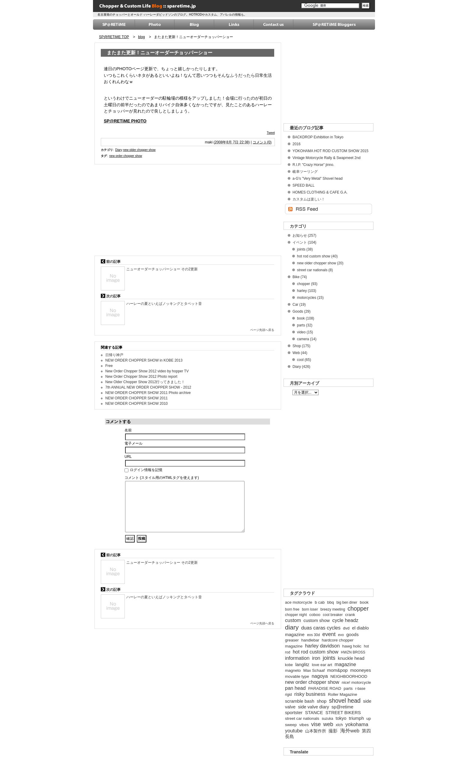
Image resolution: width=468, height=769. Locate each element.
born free (292, 609)
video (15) (305, 332)
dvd (346, 628)
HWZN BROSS (353, 652)
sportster (293, 712)
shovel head (345, 700)
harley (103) (306, 291)
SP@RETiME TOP (114, 37)
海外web (349, 730)
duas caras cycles (320, 627)
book (364, 602)
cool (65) (304, 360)
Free (109, 366)
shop (322, 701)
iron (316, 658)
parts (348, 688)
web (328, 724)
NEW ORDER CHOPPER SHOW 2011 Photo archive (148, 393)
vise (316, 724)
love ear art (322, 664)
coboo (314, 614)
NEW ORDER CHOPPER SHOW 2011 (136, 398)
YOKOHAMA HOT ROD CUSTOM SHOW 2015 (330, 151)
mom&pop (337, 670)
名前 (128, 430)
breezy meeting (332, 609)
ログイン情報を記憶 (143, 470)
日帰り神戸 (114, 355)
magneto (293, 670)
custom (293, 620)
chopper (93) (307, 284)
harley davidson (322, 645)
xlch (339, 724)
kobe (289, 665)
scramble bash (299, 701)
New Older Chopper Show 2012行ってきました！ (145, 382)
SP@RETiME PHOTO (125, 121)
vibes (304, 724)
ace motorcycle (298, 602)
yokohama (356, 724)
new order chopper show (125, 156)
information (297, 658)
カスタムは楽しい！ (308, 199)
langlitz (302, 664)
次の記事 (111, 296)
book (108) (305, 318)
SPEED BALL (303, 185)
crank (350, 614)
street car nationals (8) (315, 270)
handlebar (310, 640)
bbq (330, 602)
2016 (296, 144)
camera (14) (306, 339)
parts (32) (304, 325)
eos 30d (313, 635)
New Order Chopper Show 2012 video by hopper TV (147, 371)
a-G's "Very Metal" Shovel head (317, 178)
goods (352, 634)
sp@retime (342, 706)
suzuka (327, 718)
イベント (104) (304, 242)
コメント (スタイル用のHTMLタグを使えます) (161, 478)
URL (128, 457)
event (328, 634)
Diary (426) (301, 367)
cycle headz (345, 620)
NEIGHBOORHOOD (348, 676)
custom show (317, 620)
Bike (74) (299, 277)
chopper (357, 608)
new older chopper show (139, 150)
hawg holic (352, 646)
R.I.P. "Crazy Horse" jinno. (313, 165)
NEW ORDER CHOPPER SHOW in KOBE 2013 (143, 360)
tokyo (341, 718)
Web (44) (299, 353)
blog (141, 37)
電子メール (133, 443)
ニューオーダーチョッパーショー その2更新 (162, 269)
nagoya (320, 676)
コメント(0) (262, 142)
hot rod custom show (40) (317, 256)
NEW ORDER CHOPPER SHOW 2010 (136, 403)
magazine (345, 664)
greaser (292, 640)
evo (341, 635)
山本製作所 (315, 731)
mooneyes (360, 670)
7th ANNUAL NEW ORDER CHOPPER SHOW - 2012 (148, 387)
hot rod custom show (315, 651)
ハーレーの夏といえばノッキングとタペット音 (164, 304)
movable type (297, 676)
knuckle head (351, 658)
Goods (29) (301, 311)
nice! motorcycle (356, 682)
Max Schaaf (314, 670)
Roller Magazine (342, 694)
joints (329, 658)
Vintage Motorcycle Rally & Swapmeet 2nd (326, 158)
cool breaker (333, 615)
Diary (118, 150)
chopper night (296, 615)
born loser (310, 609)
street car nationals (302, 718)
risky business (310, 694)
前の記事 (111, 262)
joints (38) (305, 249)
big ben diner (346, 602)
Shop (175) (301, 346)
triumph (356, 718)
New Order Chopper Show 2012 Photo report (141, 376)
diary (292, 627)
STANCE (314, 712)
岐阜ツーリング (305, 172)
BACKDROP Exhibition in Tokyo (318, 137)
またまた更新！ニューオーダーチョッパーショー (193, 37)
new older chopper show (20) (320, 263)
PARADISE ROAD (324, 688)
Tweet (271, 132)
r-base (360, 688)
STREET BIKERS (343, 712)
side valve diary (313, 706)
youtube (294, 730)
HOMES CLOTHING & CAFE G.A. (319, 192)
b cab (320, 602)
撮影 (333, 730)
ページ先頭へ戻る (262, 330)
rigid (288, 694)
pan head (295, 688)
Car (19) (299, 304)
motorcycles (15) (310, 298)
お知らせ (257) (304, 235)
